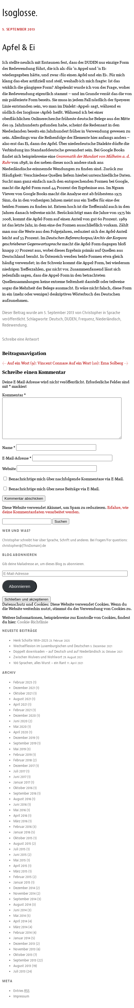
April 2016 (20, 820)
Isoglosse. (20, 12)
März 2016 (20, 825)
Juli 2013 (19, 975)
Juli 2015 (19, 853)
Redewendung (14, 325)
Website (9, 473)
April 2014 (20, 925)
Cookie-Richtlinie (32, 626)
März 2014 (20, 931)
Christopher (92, 312)
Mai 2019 (19, 753)
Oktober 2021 (23, 697)
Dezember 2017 (24, 770)
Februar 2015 (22, 881)
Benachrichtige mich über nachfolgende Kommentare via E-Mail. (66, 483)
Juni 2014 (20, 914)
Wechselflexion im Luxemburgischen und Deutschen (51, 650)
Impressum (21, 1000)
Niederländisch (108, 319)
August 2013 (22, 970)
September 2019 (24, 747)
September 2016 (24, 797)
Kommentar (14, 395)
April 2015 (20, 870)
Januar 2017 (21, 786)
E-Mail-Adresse (16, 463)
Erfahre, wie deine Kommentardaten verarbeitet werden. (65, 514)
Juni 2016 (20, 809)
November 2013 (24, 953)
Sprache (113, 312)
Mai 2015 (19, 864)
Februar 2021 (22, 714)
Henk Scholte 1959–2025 (30, 644)
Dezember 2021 (24, 692)
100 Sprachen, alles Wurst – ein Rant (39, 667)
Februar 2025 (22, 686)
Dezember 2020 (24, 720)
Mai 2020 (20, 731)
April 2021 (20, 708)
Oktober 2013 (23, 959)
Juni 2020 (20, 725)
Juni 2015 (20, 859)
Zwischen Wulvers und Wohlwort (37, 661)
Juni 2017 (19, 781)
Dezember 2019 (24, 742)
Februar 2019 (22, 759)
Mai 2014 (19, 920)
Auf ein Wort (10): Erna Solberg (98, 363)
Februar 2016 (22, 831)
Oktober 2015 (23, 842)
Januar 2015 (21, 886)
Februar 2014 (22, 937)
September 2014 (24, 903)
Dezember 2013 (24, 948)
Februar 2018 (22, 764)
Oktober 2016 (23, 792)
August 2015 (22, 848)
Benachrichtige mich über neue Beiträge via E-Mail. (54, 493)
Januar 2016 (21, 836)
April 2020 (20, 736)
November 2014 (24, 897)
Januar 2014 (21, 942)
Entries (21, 995)
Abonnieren (19, 590)
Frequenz (86, 319)
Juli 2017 (19, 775)
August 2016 (22, 803)
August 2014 (22, 909)
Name (8, 452)
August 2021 (22, 703)
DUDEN (70, 319)
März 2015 (20, 875)
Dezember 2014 (24, 892)
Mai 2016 (19, 814)
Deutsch (56, 319)
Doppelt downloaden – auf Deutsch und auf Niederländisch (57, 656)
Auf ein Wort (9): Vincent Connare (35, 363)
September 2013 (24, 964)
